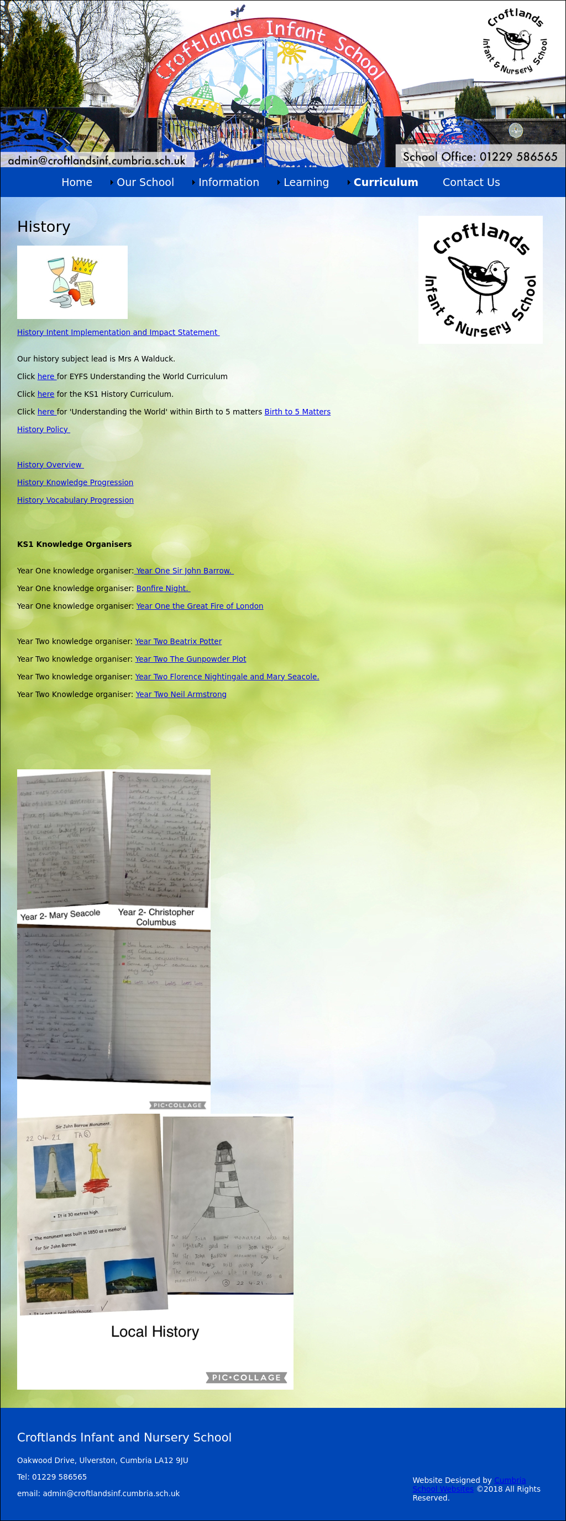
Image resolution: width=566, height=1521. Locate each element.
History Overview (50, 464)
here (47, 376)
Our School (145, 182)
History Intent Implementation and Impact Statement (118, 332)
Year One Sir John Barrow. (184, 570)
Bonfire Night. (164, 588)
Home (76, 182)
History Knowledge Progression (75, 482)
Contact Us (471, 182)
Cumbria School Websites (469, 1484)
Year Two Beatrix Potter (178, 641)
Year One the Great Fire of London (200, 606)
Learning (306, 182)
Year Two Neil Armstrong (181, 694)
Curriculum (386, 182)
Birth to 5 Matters (298, 411)
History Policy (43, 429)
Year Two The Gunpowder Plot (191, 659)
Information (228, 182)
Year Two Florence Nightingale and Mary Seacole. (227, 676)
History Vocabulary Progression (75, 500)
